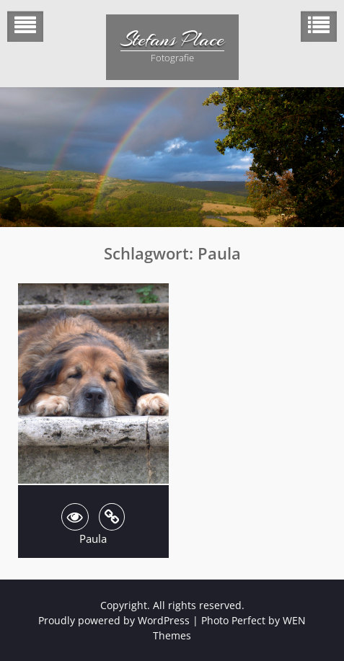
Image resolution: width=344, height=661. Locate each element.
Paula (93, 538)
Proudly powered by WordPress (114, 620)
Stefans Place (172, 39)
